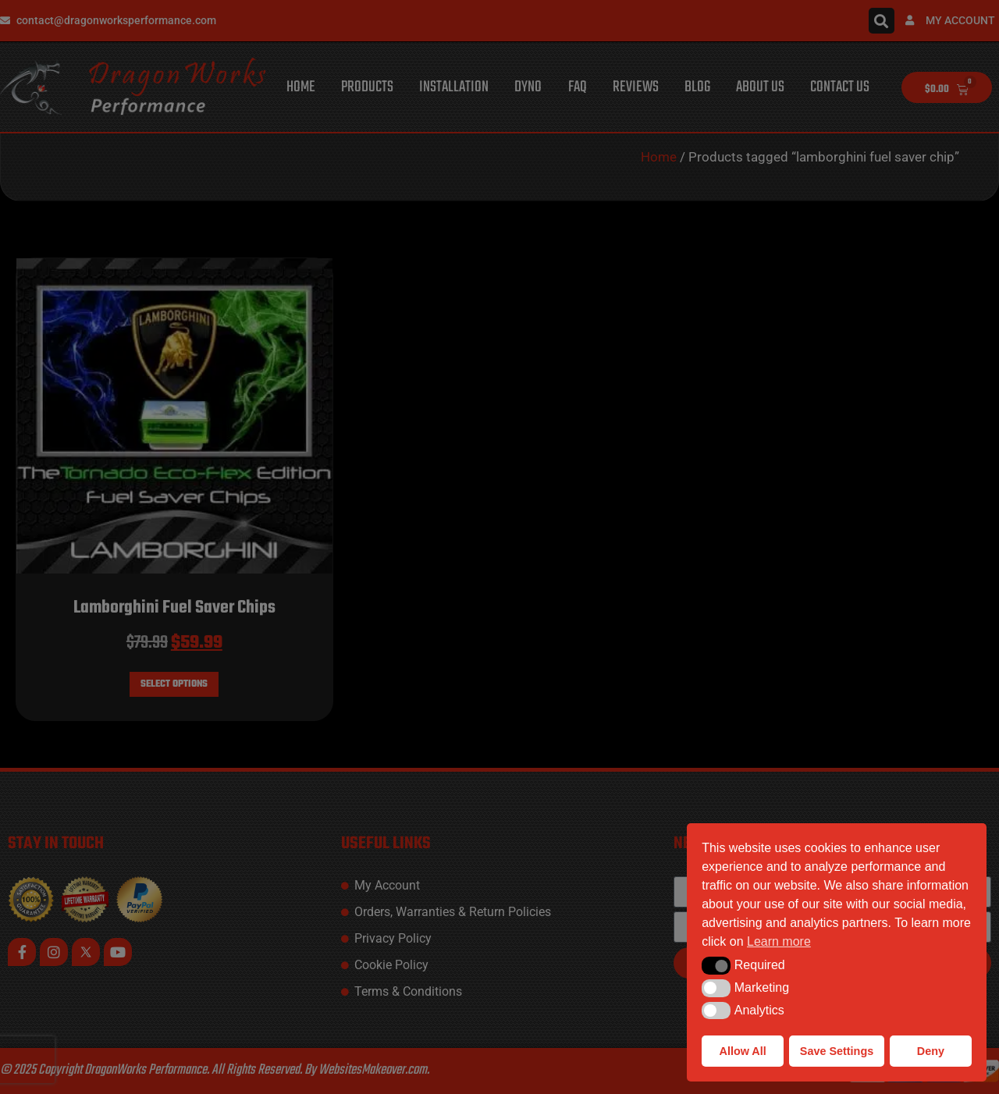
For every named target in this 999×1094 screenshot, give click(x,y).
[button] (716, 965)
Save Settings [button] (836, 1051)
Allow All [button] (743, 1051)
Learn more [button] (779, 941)
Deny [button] (930, 1051)
